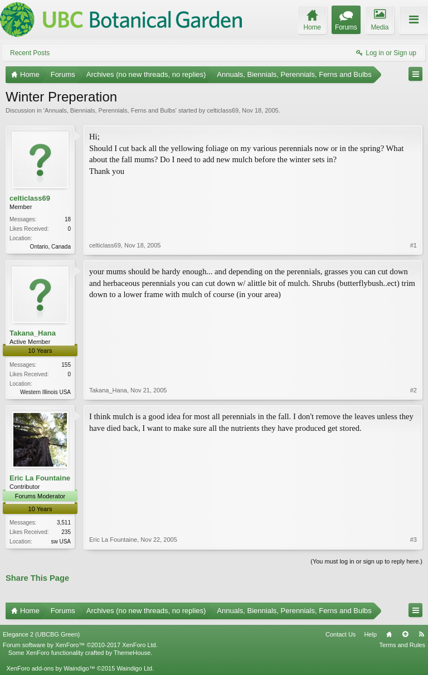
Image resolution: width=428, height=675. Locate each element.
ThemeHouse (132, 652)
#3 (413, 539)
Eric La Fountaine (39, 478)
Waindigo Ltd (134, 668)
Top (405, 634)
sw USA (61, 541)
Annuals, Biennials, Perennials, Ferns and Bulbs (110, 110)
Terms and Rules (402, 645)
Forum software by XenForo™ (80, 645)
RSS (421, 634)
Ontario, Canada (50, 247)
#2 (413, 390)
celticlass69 (223, 110)
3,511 (64, 522)
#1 (413, 245)
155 (66, 365)
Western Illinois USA (45, 392)
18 (68, 219)
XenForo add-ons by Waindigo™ (50, 668)
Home (389, 634)
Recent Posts (30, 53)
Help (370, 634)
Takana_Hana (32, 333)
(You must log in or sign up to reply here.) (366, 561)
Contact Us (340, 634)
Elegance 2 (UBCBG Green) (41, 634)
